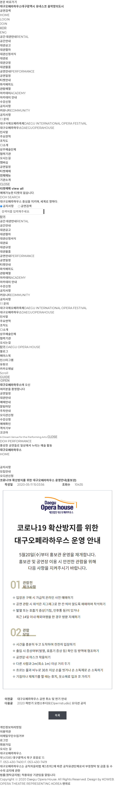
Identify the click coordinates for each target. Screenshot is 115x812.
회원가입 (5, 744)
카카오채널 (6, 368)
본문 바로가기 (8, 2)
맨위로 (66, 783)
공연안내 (17, 71)
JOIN (3, 23)
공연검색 (5, 10)
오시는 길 (6, 749)
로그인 (4, 740)
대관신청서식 (8, 54)
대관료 (4, 58)
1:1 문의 (4, 119)
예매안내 (5, 402)
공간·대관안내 (14, 36)
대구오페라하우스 (27, 128)
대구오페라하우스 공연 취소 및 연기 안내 (42, 699)
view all (18, 188)
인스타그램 (6, 360)
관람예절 (5, 89)
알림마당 (5, 406)
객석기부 (5, 428)
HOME (5, 15)
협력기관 (5, 154)
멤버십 (4, 162)
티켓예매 (5, 171)
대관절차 (5, 50)
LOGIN (5, 19)
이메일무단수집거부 (12, 736)
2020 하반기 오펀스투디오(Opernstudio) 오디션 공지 (51, 703)
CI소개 (4, 145)
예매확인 (5, 424)
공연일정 (5, 76)
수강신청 (5, 102)
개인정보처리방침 (11, 727)
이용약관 (5, 731)
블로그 (4, 351)
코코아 (4, 432)
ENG (3, 32)
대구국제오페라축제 (43, 123)
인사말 (4, 132)
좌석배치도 (6, 84)
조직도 (4, 141)
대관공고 (5, 45)
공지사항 (5, 106)
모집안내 (5, 471)
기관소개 (5, 180)
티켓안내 (5, 80)
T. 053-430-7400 (12, 762)
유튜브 (4, 364)
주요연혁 (5, 136)
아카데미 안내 (8, 97)
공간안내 (5, 41)
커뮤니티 (15, 110)
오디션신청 (6, 415)
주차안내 (5, 411)
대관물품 (5, 67)
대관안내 (5, 398)
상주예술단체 (8, 149)
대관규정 (5, 63)
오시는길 (5, 158)
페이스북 (5, 355)
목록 (57, 715)
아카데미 (13, 93)
